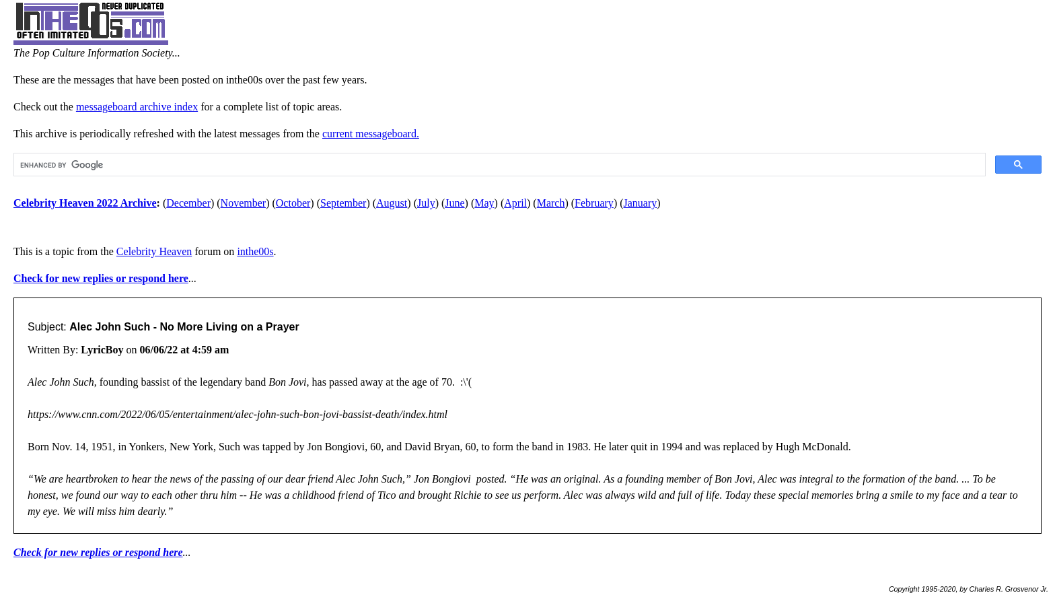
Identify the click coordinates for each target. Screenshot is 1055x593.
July (426, 203)
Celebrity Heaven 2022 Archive (85, 203)
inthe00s (255, 251)
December (188, 203)
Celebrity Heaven (154, 251)
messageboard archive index (137, 106)
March (551, 203)
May (484, 203)
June (454, 203)
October (293, 203)
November (243, 203)
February (594, 203)
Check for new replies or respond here (100, 278)
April (515, 203)
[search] (498, 165)
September (343, 203)
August (391, 203)
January (640, 203)
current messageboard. (370, 133)
